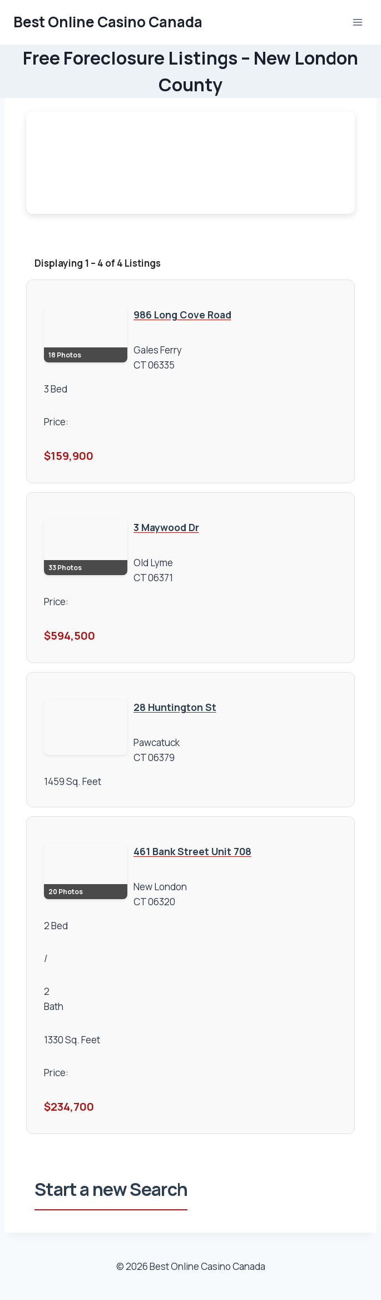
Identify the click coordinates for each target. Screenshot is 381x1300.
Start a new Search (110, 1189)
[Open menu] (357, 22)
